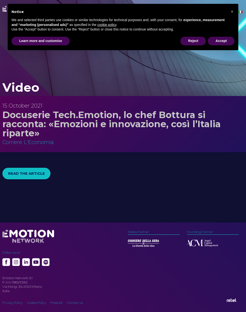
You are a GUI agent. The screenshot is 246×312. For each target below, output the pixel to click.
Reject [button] (193, 41)
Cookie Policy (36, 303)
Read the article (26, 173)
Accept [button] (221, 41)
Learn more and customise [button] (40, 41)
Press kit (56, 303)
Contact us (75, 303)
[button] (232, 11)
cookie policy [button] (106, 25)
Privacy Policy (12, 303)
